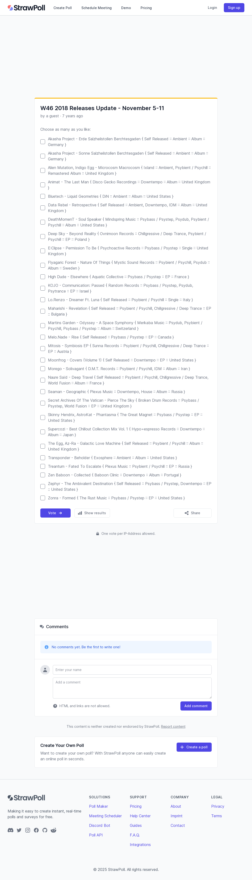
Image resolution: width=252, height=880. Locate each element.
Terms (216, 815)
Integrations (140, 844)
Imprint (177, 815)
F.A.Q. (135, 835)
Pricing (146, 8)
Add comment (196, 706)
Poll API (96, 835)
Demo (126, 8)
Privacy (217, 806)
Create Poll (62, 8)
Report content (173, 726)
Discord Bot (99, 825)
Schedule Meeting (96, 8)
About (176, 806)
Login (212, 8)
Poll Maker (98, 806)
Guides (136, 825)
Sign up (234, 8)
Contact (178, 825)
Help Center (140, 815)
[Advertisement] (126, 56)
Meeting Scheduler (105, 815)
